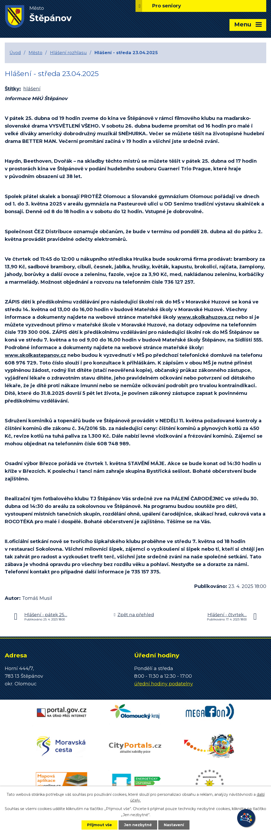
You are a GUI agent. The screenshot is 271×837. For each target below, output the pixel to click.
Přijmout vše (99, 824)
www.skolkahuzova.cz (205, 317)
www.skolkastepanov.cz (35, 355)
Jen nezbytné (138, 824)
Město (35, 52)
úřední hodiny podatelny (163, 684)
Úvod (15, 52)
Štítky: (13, 89)
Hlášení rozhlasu (68, 52)
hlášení (31, 89)
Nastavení (174, 824)
